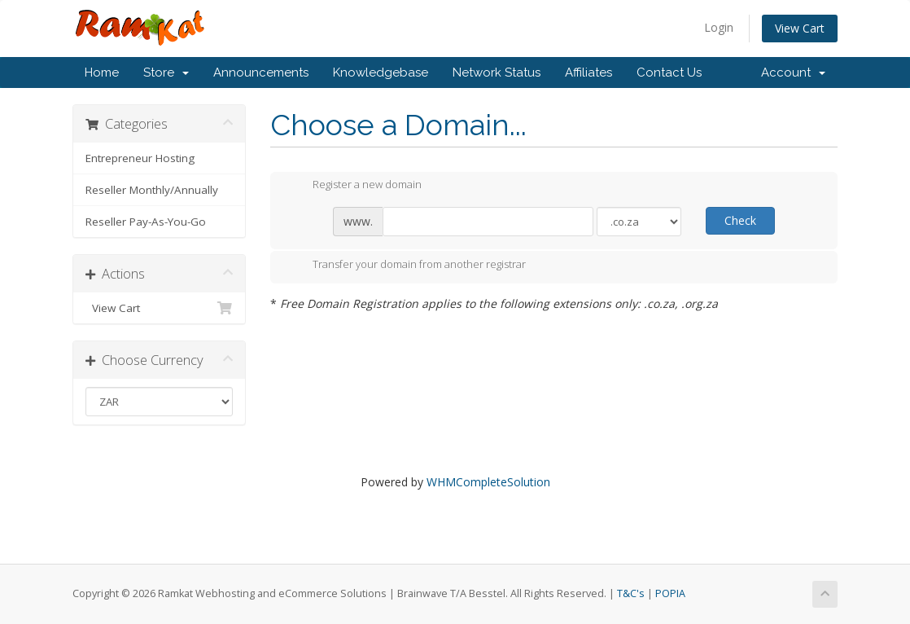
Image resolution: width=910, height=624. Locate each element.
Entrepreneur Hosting (140, 158)
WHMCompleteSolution (488, 482)
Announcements (260, 72)
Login (718, 27)
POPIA (670, 593)
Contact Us (669, 72)
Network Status (496, 72)
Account (793, 72)
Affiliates (588, 72)
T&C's (631, 593)
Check (740, 220)
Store (166, 72)
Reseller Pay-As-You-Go (145, 221)
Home (102, 72)
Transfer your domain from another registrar (406, 266)
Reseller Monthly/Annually (151, 189)
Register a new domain (354, 186)
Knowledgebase (380, 72)
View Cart (800, 28)
